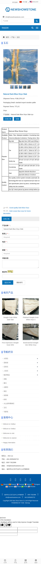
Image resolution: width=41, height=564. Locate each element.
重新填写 (20, 282)
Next (35, 66)
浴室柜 (6, 395)
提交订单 (8, 282)
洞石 (5, 391)
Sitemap (27, 503)
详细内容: (5, 258)
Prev (6, 66)
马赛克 (6, 412)
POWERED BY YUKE (18, 503)
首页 (7, 37)
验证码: (4, 272)
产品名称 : (6, 225)
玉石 (18, 37)
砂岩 (5, 399)
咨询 (26, 561)
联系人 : (5, 234)
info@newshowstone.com (14, 17)
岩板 (5, 379)
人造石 (6, 371)
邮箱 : (5, 250)
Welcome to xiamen (10, 438)
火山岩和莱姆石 (9, 403)
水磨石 (6, 387)
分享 (5, 561)
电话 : (5, 242)
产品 (13, 37)
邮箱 (17, 119)
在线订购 (8, 119)
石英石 (6, 367)
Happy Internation (9, 442)
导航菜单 (5, 28)
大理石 (6, 358)
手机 (15, 561)
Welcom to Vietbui (9, 424)
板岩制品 (7, 375)
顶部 (36, 561)
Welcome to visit (8, 433)
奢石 (5, 383)
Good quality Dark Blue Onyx (19, 208)
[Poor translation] (7, 525)
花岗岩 (6, 362)
